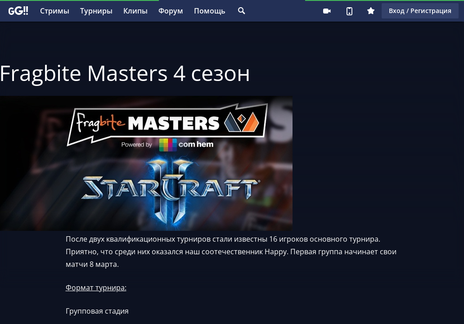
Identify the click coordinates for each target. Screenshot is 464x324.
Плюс (371, 11)
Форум (170, 11)
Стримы (54, 11)
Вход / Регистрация (420, 10)
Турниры (96, 11)
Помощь (209, 11)
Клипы (135, 11)
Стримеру (327, 11)
